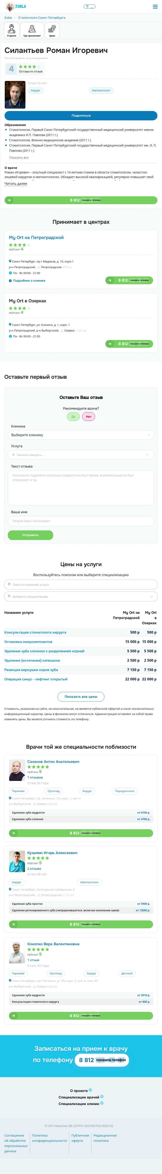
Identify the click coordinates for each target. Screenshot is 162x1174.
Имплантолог (101, 90)
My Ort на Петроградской (36, 237)
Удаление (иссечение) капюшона (32, 660)
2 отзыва (34, 868)
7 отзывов (35, 777)
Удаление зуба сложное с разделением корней (44, 651)
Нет (88, 417)
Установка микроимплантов (28, 641)
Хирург (35, 90)
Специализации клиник (79, 1104)
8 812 (84, 200)
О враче (11, 30)
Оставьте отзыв (31, 71)
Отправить (29, 535)
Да (73, 417)
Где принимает (32, 30)
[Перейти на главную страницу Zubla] (15, 6)
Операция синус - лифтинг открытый (36, 679)
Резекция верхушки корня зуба (31, 670)
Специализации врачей (79, 1097)
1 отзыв (33, 960)
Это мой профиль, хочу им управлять (26, 58)
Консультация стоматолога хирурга (35, 632)
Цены (52, 30)
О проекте (79, 1090)
